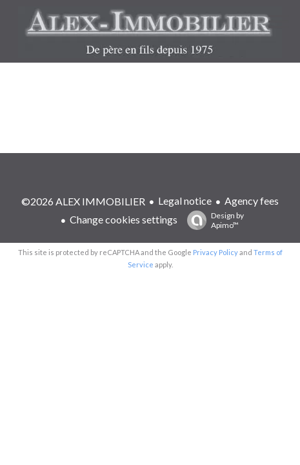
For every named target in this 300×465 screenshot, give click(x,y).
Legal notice (185, 200)
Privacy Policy (215, 252)
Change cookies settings (123, 219)
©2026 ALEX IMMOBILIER (83, 201)
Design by (212, 220)
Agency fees (252, 200)
